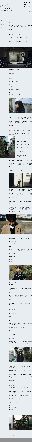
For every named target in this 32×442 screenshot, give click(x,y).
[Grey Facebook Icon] (28, 11)
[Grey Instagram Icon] (31, 11)
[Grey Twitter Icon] (29, 11)
